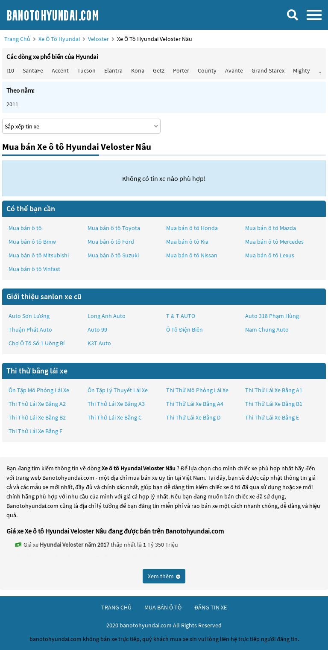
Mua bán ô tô (25, 228)
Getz (158, 70)
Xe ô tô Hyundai (59, 39)
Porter (181, 70)
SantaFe (33, 70)
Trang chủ (17, 39)
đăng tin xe (210, 607)
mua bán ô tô (163, 607)
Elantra (113, 70)
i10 (10, 70)
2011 (12, 104)
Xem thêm (164, 576)
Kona (137, 70)
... (320, 70)
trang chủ (116, 607)
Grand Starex (268, 70)
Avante (234, 70)
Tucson (86, 70)
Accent (60, 70)
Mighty (301, 70)
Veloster (99, 39)
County (207, 70)
